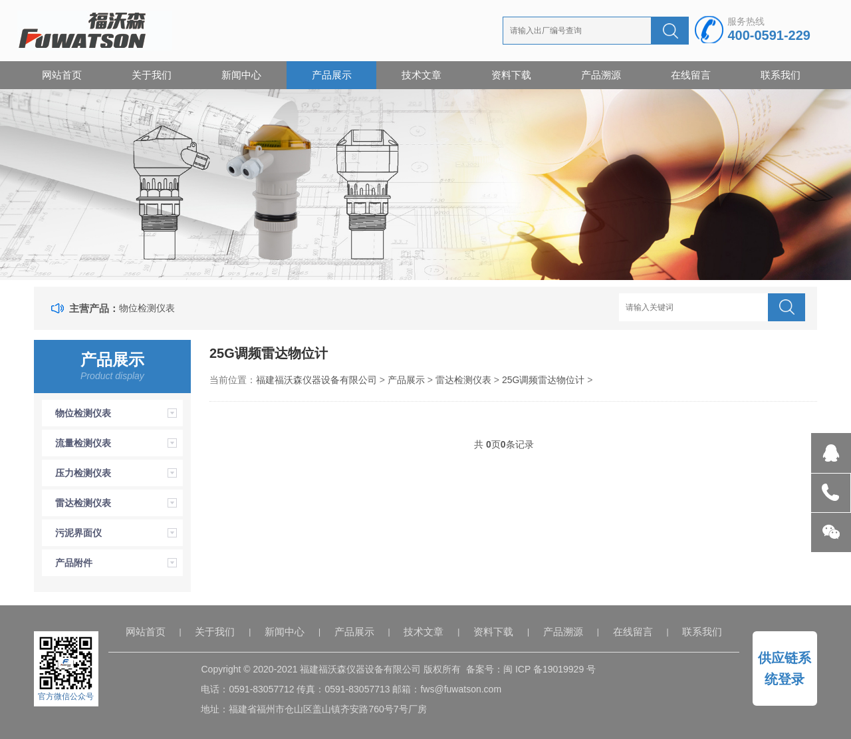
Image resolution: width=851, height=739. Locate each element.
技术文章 (421, 74)
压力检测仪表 (83, 473)
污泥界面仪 (78, 532)
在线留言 (691, 74)
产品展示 (332, 74)
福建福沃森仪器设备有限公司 (316, 379)
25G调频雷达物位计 (543, 379)
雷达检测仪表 (83, 503)
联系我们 (780, 74)
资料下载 (511, 74)
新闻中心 (241, 74)
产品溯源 (601, 74)
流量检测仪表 (83, 443)
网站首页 (62, 74)
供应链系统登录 (784, 668)
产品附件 (73, 562)
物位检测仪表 (147, 308)
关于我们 (152, 74)
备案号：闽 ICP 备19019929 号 (531, 669)
